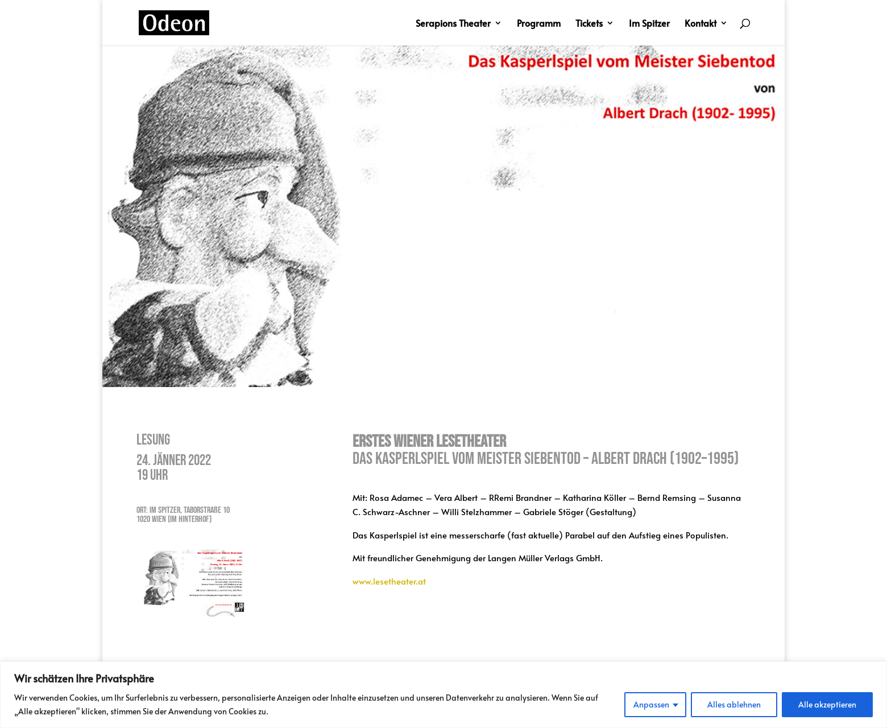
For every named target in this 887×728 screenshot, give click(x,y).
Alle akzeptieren (827, 704)
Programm (539, 24)
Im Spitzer (649, 24)
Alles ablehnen (734, 704)
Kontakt (700, 24)
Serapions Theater (453, 24)
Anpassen (651, 704)
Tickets (589, 24)
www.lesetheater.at (389, 581)
